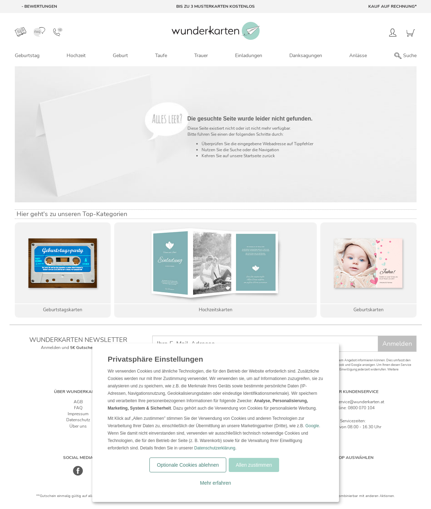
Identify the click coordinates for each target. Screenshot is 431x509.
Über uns (78, 426)
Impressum (78, 414)
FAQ (78, 408)
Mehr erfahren (215, 483)
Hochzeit (76, 55)
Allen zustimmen (254, 465)
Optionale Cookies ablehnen (188, 465)
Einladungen (248, 55)
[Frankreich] (375, 468)
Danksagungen (305, 55)
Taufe (161, 55)
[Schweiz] (345, 468)
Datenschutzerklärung (214, 448)
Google (312, 425)
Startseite (252, 156)
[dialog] (215, 422)
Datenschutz (78, 420)
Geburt (120, 55)
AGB (78, 402)
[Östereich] (360, 468)
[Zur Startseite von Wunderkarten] (216, 31)
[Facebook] (78, 474)
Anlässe (358, 55)
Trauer (201, 55)
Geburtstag (27, 55)
